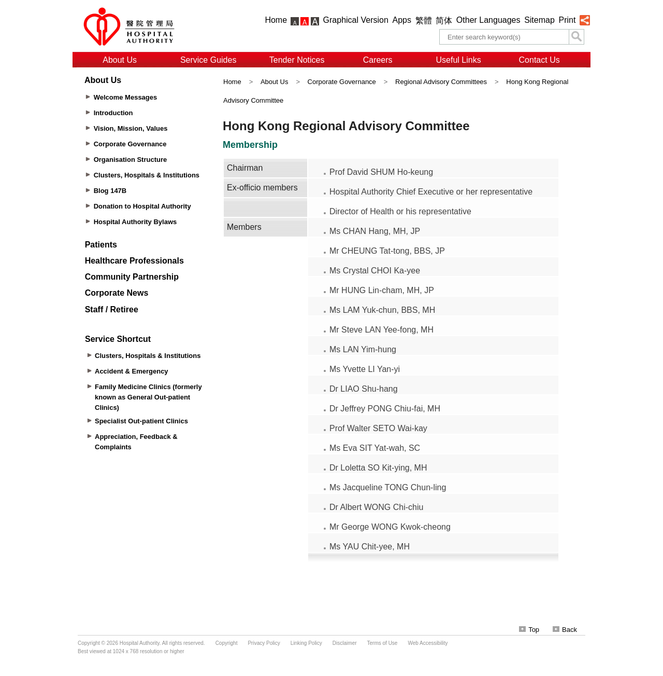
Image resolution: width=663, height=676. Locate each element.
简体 (444, 20)
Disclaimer (345, 643)
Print (566, 20)
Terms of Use (382, 643)
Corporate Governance (342, 82)
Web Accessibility (428, 643)
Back (565, 629)
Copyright (226, 643)
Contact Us (539, 60)
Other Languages (488, 20)
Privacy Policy (264, 643)
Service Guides (208, 60)
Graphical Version (355, 20)
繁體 (423, 20)
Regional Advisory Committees (441, 82)
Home (276, 20)
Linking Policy (306, 643)
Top (529, 629)
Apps (402, 20)
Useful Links (458, 60)
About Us (120, 60)
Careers (378, 60)
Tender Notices (297, 60)
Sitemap (539, 20)
